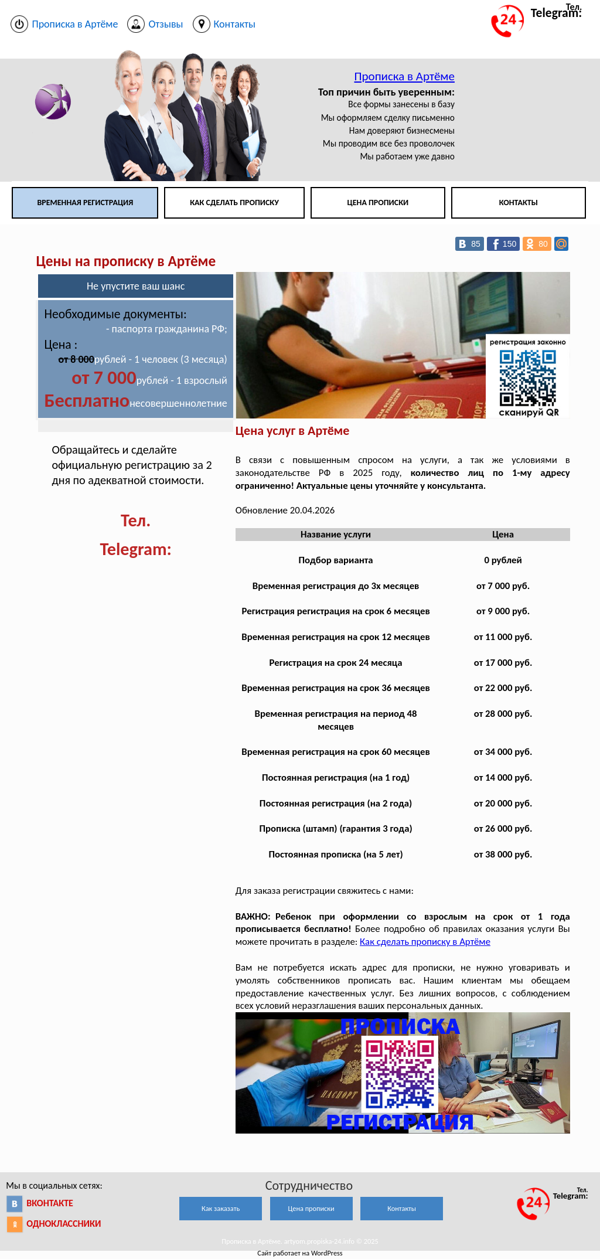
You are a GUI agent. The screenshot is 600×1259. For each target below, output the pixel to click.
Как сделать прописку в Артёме (425, 941)
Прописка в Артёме (404, 76)
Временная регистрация (85, 202)
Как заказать (221, 1208)
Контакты (518, 202)
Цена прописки (378, 202)
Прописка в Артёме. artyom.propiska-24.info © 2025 (299, 1241)
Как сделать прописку (234, 202)
